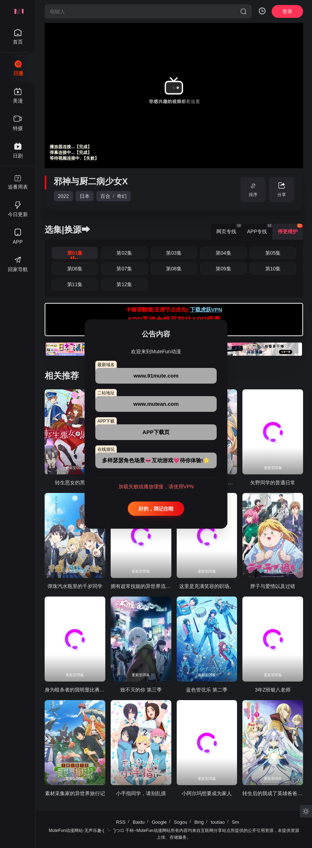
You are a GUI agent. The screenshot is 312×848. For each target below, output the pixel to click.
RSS (121, 822)
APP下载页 (156, 432)
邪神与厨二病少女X (91, 181)
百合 (105, 196)
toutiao (218, 822)
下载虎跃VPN (206, 309)
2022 (63, 196)
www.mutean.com (156, 404)
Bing (198, 822)
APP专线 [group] (259, 229)
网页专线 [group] (229, 229)
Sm (235, 822)
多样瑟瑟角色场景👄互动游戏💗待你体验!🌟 (156, 460)
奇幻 (122, 196)
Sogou (180, 822)
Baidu (139, 822)
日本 (85, 196)
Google (159, 822)
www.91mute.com (156, 376)
